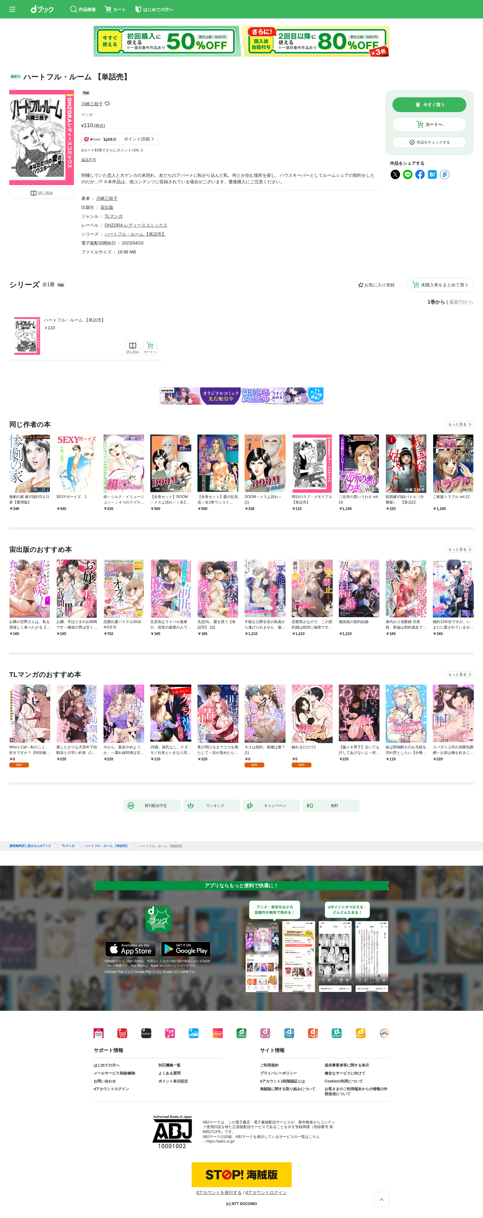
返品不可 (88, 160)
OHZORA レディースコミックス (136, 225)
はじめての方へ (107, 1065)
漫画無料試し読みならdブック (30, 846)
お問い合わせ (105, 1081)
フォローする (107, 104)
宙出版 (106, 207)
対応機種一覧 (169, 1065)
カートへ (434, 124)
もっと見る (457, 424)
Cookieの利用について (344, 1081)
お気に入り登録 (379, 284)
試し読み (45, 193)
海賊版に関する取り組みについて (287, 1089)
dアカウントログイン (111, 1089)
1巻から (436, 302)
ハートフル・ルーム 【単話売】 (75, 320)
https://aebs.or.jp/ (220, 1141)
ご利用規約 (269, 1065)
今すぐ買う (434, 104)
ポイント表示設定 (173, 1081)
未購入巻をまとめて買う (445, 284)
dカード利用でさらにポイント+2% (110, 150)
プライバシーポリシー (278, 1073)
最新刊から (461, 302)
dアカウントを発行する (219, 1192)
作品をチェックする (433, 142)
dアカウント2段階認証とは (282, 1081)
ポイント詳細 (137, 138)
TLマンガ (114, 216)
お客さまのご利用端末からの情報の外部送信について (356, 1091)
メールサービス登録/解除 (114, 1073)
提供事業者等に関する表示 (347, 1065)
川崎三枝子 (92, 103)
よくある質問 (169, 1073)
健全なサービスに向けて (345, 1073)
